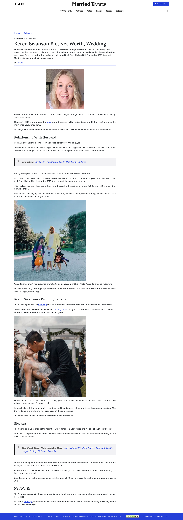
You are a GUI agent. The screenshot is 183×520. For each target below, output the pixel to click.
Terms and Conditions (22, 516)
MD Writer (21, 63)
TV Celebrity (66, 11)
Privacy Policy (37, 516)
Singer (99, 11)
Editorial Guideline (62, 516)
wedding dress (60, 309)
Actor (89, 11)
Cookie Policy (48, 516)
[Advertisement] (33, 19)
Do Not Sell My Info (114, 516)
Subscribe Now (161, 4)
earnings (28, 501)
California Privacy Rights (79, 516)
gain (49, 122)
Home (17, 33)
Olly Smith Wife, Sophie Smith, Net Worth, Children (61, 162)
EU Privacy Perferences (98, 516)
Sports (109, 11)
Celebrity (120, 11)
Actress (79, 11)
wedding (42, 304)
